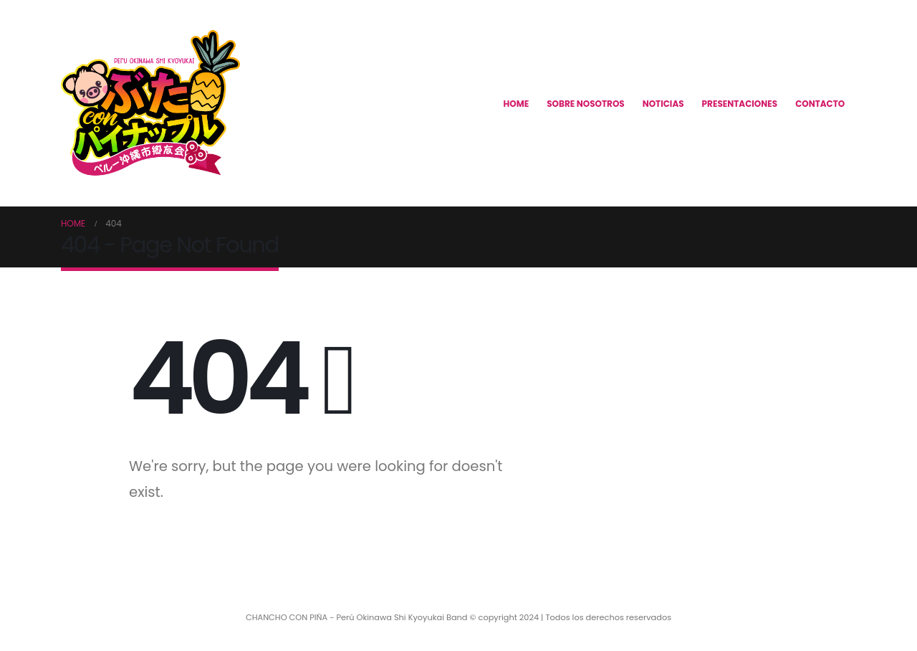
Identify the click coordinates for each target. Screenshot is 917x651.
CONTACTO (820, 104)
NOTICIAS (663, 104)
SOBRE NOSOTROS (585, 104)
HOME (516, 104)
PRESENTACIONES (740, 104)
